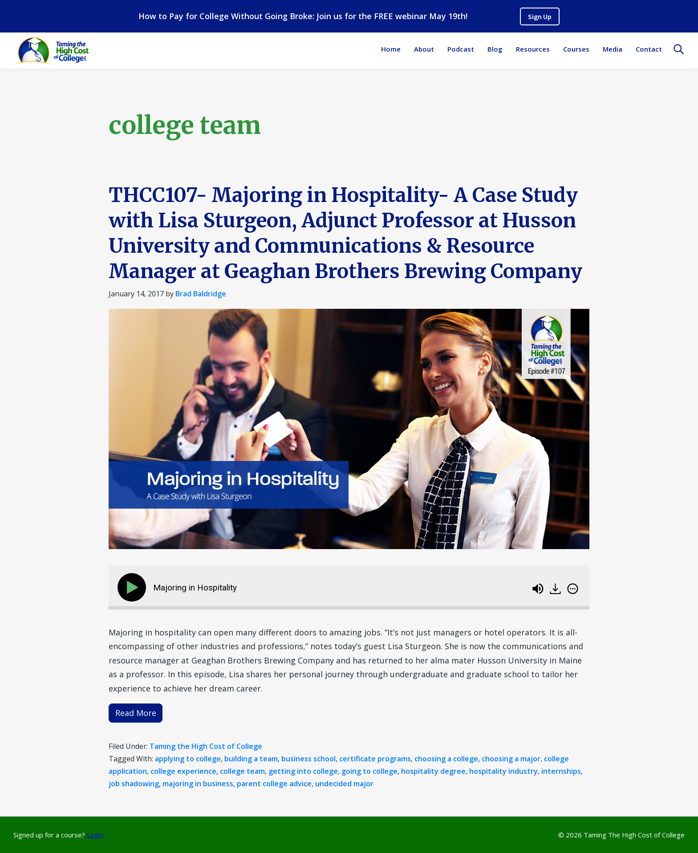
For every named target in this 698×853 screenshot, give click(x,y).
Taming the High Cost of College (206, 746)
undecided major (344, 783)
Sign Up (540, 16)
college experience (183, 771)
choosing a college (446, 759)
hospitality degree (433, 771)
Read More (135, 712)
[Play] (133, 587)
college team (242, 771)
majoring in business (197, 783)
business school (308, 759)
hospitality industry (503, 771)
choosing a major (511, 759)
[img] (572, 588)
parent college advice (274, 783)
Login (95, 834)
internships (561, 771)
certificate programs (375, 759)
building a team (251, 759)
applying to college (188, 759)
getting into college (303, 771)
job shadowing (134, 783)
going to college (369, 771)
